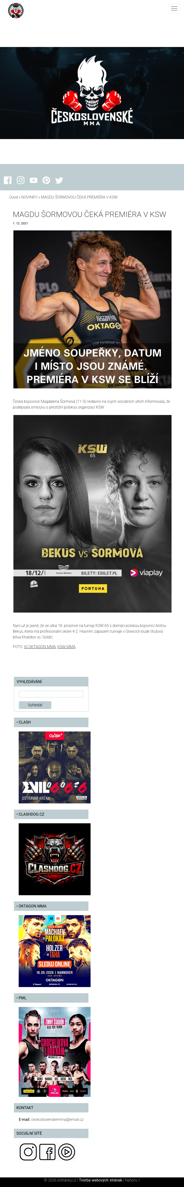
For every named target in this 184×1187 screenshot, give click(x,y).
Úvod (13, 197)
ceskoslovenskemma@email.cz (57, 1119)
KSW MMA (66, 646)
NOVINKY (29, 197)
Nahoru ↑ (132, 1180)
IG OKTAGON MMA (40, 646)
